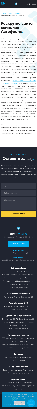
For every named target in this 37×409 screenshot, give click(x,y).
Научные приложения (18, 326)
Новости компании (14, 13)
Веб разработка (18, 268)
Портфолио (30, 386)
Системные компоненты (24, 322)
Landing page (12, 271)
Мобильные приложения (18, 294)
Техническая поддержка (12, 370)
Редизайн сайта (9, 281)
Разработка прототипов (18, 284)
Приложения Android (12, 297)
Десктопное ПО (8, 319)
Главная (3, 13)
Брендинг (18, 354)
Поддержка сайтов (18, 367)
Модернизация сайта (24, 281)
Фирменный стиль (18, 361)
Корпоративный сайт (10, 275)
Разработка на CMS (18, 303)
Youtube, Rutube (28, 345)
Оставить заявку (18, 214)
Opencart (28, 306)
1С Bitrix (7, 306)
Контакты (18, 389)
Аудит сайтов (28, 370)
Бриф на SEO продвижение (18, 348)
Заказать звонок (18, 244)
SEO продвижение (9, 338)
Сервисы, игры (8, 322)
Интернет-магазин (26, 275)
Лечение (11, 373)
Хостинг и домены (22, 373)
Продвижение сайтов (18, 335)
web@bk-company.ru (10, 260)
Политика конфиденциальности (13, 386)
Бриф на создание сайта (18, 288)
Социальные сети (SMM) (18, 341)
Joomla (13, 310)
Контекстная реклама (25, 338)
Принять (19, 403)
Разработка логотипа (14, 357)
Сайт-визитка (24, 271)
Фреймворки (22, 310)
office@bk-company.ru (26, 260)
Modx (13, 306)
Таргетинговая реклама (11, 345)
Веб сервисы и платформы (12, 278)
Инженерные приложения (19, 329)
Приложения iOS (27, 297)
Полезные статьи (10, 383)
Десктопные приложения (18, 316)
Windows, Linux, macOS (25, 319)
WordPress (20, 306)
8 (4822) (19, 234)
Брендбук (27, 357)
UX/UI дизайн (29, 278)
